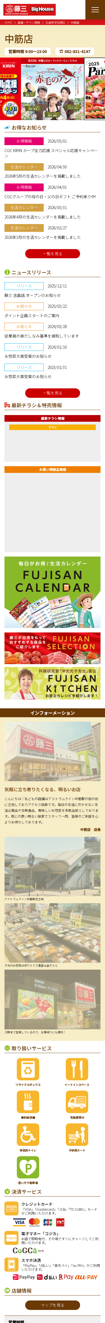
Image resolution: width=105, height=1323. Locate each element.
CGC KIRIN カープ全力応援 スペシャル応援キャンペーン (51, 153)
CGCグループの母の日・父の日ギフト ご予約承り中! (50, 196)
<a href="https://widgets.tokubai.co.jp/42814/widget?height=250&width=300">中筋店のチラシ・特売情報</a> (52, 510)
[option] (52, 89)
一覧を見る (52, 253)
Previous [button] (7, 90)
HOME (8, 22)
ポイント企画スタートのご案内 (31, 315)
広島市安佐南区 (55, 22)
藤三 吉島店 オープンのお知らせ (32, 295)
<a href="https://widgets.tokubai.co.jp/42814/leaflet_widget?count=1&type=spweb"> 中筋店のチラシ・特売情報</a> (52, 442)
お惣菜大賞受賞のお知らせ (28, 356)
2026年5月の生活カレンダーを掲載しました (42, 176)
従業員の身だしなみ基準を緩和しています (41, 336)
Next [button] (98, 90)
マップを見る (52, 1305)
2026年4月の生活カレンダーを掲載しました (42, 217)
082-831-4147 (77, 51)
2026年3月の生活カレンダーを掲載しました (42, 237)
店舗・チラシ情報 (29, 22)
